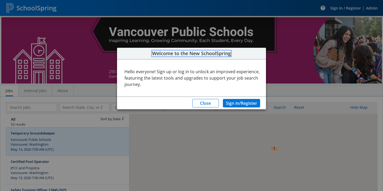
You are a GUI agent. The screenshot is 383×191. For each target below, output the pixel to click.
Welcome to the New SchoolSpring (191, 54)
